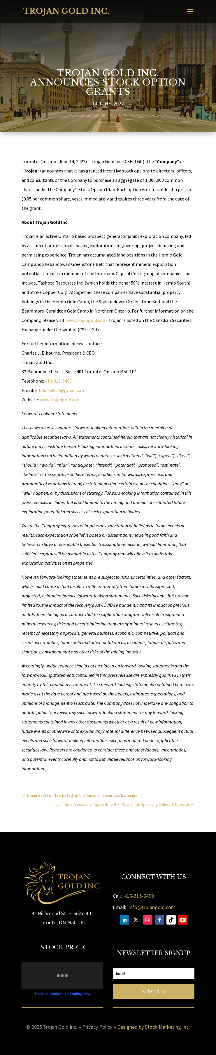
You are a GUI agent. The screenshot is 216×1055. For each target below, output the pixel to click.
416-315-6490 (58, 381)
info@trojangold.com (152, 907)
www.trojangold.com (86, 320)
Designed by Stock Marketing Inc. (153, 1026)
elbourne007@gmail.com (60, 390)
